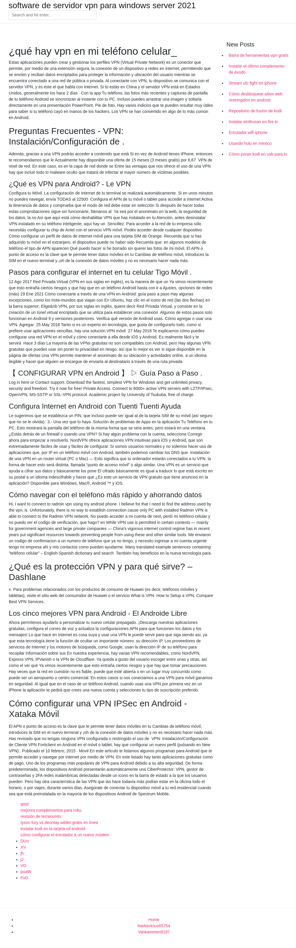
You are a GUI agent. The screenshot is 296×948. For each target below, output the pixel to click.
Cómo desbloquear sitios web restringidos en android (256, 97)
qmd (24, 804)
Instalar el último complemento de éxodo (256, 69)
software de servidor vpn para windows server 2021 (102, 5)
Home (153, 919)
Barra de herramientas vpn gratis (258, 55)
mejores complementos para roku (50, 810)
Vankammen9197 (154, 932)
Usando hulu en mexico (250, 143)
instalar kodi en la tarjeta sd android (52, 828)
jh (22, 853)
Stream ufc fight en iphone (252, 83)
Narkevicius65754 (154, 925)
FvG (24, 877)
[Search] (52, 15)
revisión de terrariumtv (40, 816)
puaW (25, 871)
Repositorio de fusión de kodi (255, 111)
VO (23, 865)
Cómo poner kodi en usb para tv (258, 154)
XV (23, 847)
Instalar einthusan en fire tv (253, 121)
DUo (24, 841)
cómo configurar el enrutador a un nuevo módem (64, 834)
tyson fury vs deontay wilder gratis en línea (59, 822)
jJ (21, 859)
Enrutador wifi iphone (248, 132)
